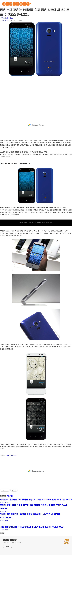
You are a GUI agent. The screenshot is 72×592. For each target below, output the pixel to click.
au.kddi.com (12, 455)
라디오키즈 (5, 20)
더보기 (10, 496)
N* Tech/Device (6, 18)
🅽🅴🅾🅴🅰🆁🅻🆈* (16, 4)
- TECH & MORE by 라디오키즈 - (13, 542)
